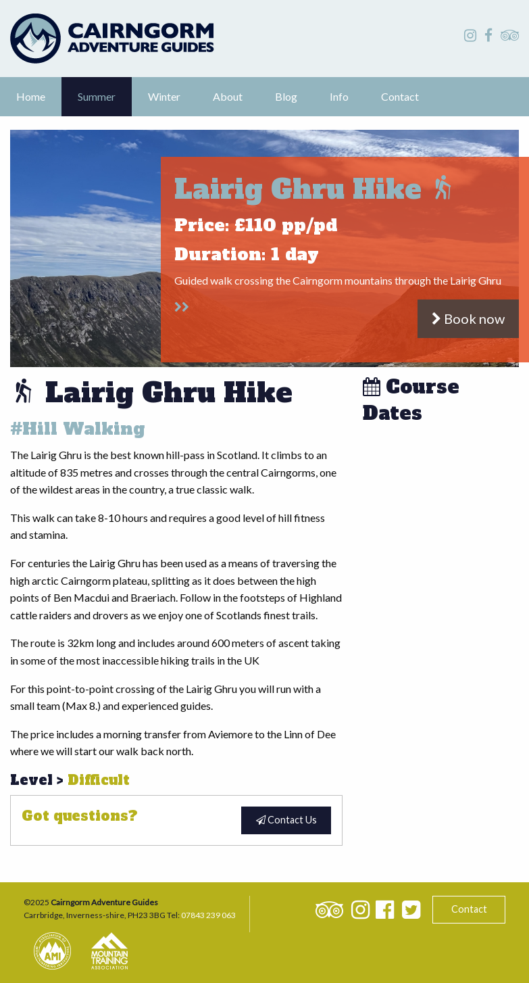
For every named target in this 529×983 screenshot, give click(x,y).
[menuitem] (30, 96)
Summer (97, 96)
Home (30, 96)
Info (339, 96)
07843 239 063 (208, 915)
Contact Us (286, 819)
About (228, 96)
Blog (286, 96)
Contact (400, 96)
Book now (468, 318)
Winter (164, 96)
